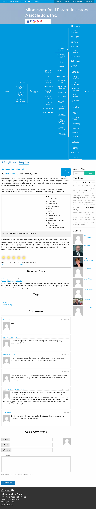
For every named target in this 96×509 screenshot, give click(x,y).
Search (90, 173)
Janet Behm (88, 279)
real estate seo (82, 212)
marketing (90, 207)
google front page (87, 193)
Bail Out (86, 183)
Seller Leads (75, 61)
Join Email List (48, 87)
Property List (20, 82)
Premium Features (75, 101)
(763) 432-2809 (7, 504)
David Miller (7, 412)
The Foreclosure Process (61, 121)
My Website (75, 42)
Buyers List (81, 185)
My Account (75, 26)
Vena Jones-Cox (89, 307)
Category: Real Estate (8, 279)
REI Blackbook (48, 108)
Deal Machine (48, 113)
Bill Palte (87, 246)
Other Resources (61, 49)
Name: (5, 439)
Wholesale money (9, 355)
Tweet (21, 264)
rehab (5, 302)
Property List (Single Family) (20, 93)
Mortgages (77, 210)
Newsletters (61, 92)
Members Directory (75, 89)
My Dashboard (77, 2)
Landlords (87, 200)
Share (3, 264)
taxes (80, 222)
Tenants (86, 222)
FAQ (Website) (75, 78)
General (75, 193)
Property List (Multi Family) (20, 100)
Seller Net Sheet (75, 118)
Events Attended (75, 142)
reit (74, 215)
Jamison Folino (8, 372)
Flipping (92, 188)
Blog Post (24, 162)
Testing (92, 222)
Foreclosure (89, 190)
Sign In (66, 2)
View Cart (89, 92)
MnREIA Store (61, 71)
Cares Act (88, 185)
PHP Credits (61, 97)
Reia (93, 212)
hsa (88, 197)
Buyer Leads (75, 57)
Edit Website (75, 46)
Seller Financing (90, 215)
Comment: (36, 463)
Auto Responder (77, 183)
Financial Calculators (62, 134)
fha (86, 188)
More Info (75, 128)
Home (7, 92)
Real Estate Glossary (62, 87)
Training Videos (75, 113)
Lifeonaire (80, 202)
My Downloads (75, 83)
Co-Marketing (75, 124)
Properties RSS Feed (75, 72)
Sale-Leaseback (80, 215)
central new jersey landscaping (14, 389)
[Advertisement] (84, 345)
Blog (61, 62)
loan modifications (89, 202)
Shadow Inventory (84, 217)
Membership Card (75, 37)
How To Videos (75, 95)
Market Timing (84, 205)
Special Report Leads (75, 66)
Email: (5, 445)
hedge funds (89, 195)
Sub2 (80, 219)
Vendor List (62, 66)
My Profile (75, 132)
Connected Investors (48, 103)
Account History (75, 148)
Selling (75, 217)
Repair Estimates (75, 107)
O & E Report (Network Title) (61, 56)
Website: (6, 450)
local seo (75, 205)
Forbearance (76, 190)
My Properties (75, 51)
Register (58, 2)
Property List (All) (20, 87)
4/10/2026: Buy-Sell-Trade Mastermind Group (20, 1)
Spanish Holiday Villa (10, 337)
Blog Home (8, 162)
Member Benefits (48, 71)
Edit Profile (75, 137)
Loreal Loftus (88, 289)
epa (81, 188)
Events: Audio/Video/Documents (62, 75)
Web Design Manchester (11, 320)
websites (76, 224)
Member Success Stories (62, 108)
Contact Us (89, 2)
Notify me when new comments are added (18, 475)
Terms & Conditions (48, 97)
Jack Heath (87, 269)
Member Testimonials (61, 115)
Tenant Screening (61, 128)
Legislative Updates (61, 102)
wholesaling (7, 305)
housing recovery (79, 198)
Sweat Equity (87, 219)
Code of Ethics (48, 91)
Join (48, 76)
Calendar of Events (34, 91)
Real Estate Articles (62, 81)
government (77, 195)
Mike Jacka (9, 174)
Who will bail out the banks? (12, 281)
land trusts (81, 200)
